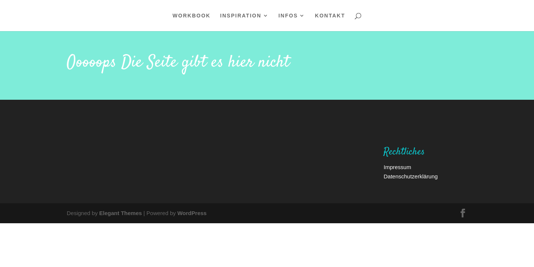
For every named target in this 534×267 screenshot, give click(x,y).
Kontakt (330, 16)
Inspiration (240, 16)
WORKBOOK (191, 16)
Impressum (397, 167)
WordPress (192, 213)
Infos (288, 16)
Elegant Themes (120, 213)
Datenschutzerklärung (410, 176)
